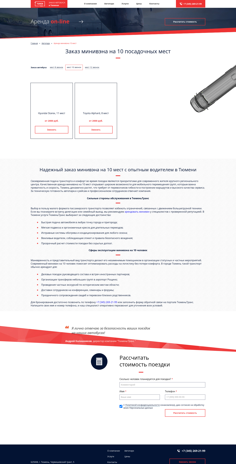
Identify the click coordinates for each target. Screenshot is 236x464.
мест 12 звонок (92, 67)
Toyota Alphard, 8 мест (96, 113)
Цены (139, 3)
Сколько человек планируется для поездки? (146, 379)
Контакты (154, 3)
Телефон (170, 391)
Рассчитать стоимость (185, 22)
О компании (90, 3)
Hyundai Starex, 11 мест (51, 113)
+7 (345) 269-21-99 (192, 3)
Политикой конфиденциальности (142, 405)
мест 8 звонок (56, 67)
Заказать (51, 129)
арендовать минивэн (137, 211)
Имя (122, 391)
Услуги (125, 3)
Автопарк (109, 3)
